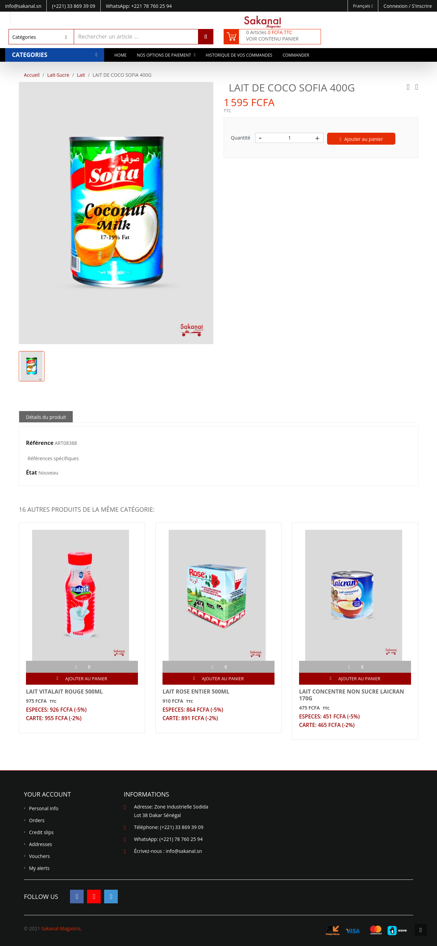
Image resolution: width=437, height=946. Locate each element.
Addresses (40, 844)
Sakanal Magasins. (61, 928)
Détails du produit (46, 417)
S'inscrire (422, 6)
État (31, 473)
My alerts (39, 868)
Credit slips (41, 832)
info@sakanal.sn (184, 851)
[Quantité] (289, 138)
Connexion (396, 6)
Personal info (43, 808)
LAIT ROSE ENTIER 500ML (196, 691)
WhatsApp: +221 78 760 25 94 (139, 6)
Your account (47, 794)
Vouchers (39, 856)
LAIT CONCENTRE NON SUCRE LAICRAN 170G (351, 695)
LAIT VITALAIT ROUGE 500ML (64, 691)
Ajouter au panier (361, 139)
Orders (36, 820)
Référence (40, 443)
